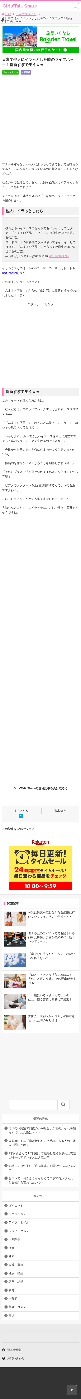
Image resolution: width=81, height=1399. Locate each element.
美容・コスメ (17, 1307)
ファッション (17, 1214)
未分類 (13, 1298)
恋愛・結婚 (16, 1281)
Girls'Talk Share (20, 6)
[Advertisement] (40, 347)
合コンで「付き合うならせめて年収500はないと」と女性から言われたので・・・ (42, 1180)
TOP (6, 14)
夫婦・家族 (16, 1264)
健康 (11, 1256)
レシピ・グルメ (19, 1231)
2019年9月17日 (59, 256)
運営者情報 (14, 1350)
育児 (11, 1315)
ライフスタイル (26, 14)
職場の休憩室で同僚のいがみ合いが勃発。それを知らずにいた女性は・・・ (42, 1130)
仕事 (11, 1248)
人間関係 (26, 72)
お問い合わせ (16, 1358)
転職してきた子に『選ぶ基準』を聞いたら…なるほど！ (42, 1168)
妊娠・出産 (16, 1273)
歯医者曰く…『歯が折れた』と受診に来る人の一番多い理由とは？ (42, 1143)
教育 (11, 1290)
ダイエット (16, 1205)
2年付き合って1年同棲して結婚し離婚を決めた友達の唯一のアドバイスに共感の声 (42, 1155)
